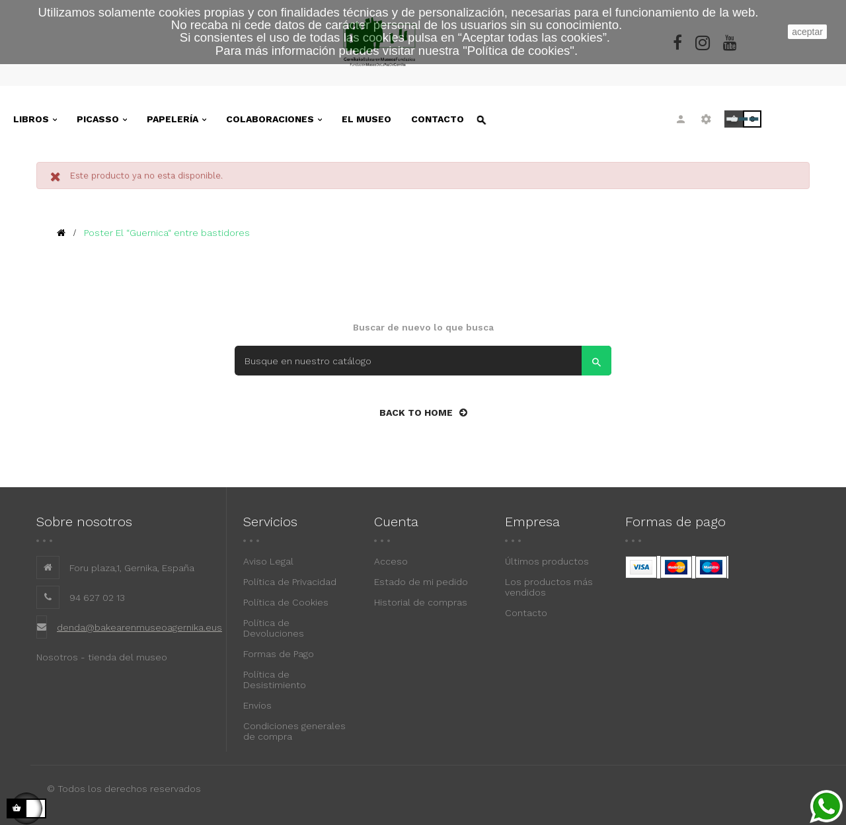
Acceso (391, 561)
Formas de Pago (278, 653)
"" (518, 51)
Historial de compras (420, 602)
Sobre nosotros (84, 522)
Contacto (526, 613)
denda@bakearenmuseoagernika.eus (139, 627)
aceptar (807, 31)
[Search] (423, 360)
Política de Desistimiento (274, 679)
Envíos (257, 705)
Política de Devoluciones (273, 628)
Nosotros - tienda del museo (101, 657)
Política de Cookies (285, 602)
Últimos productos (547, 561)
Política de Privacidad (289, 581)
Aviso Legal (268, 561)
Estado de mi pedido (421, 581)
